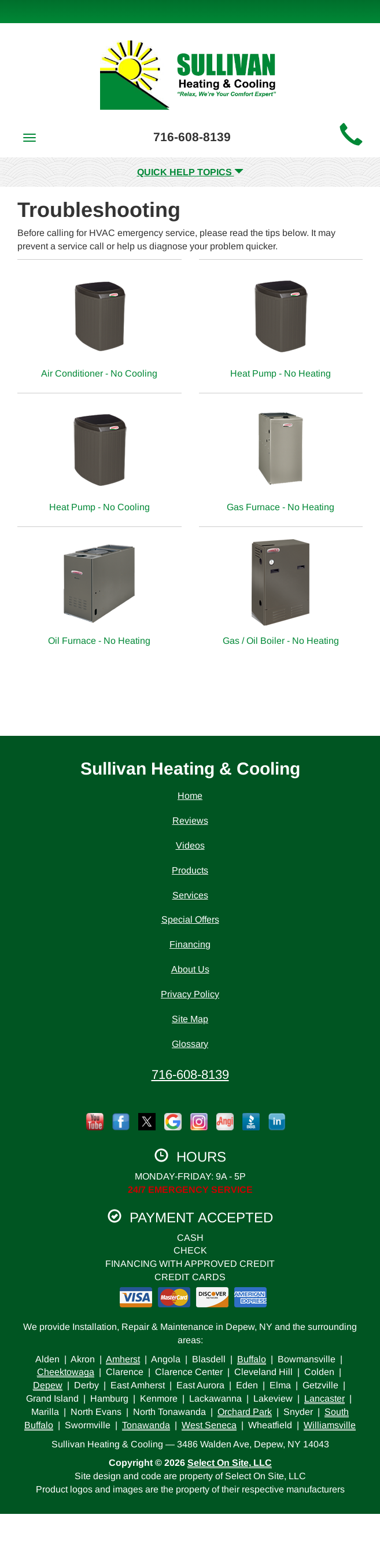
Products (190, 870)
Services (190, 895)
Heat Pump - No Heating (281, 324)
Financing (190, 944)
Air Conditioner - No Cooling (99, 324)
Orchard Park (244, 1412)
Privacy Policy (190, 994)
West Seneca (209, 1425)
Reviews (190, 820)
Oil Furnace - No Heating (99, 592)
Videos (190, 845)
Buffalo (251, 1359)
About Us (190, 969)
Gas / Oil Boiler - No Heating (281, 592)
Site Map (190, 1019)
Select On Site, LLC (229, 1463)
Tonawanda (146, 1425)
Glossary (190, 1044)
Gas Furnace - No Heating (281, 458)
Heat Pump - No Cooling (99, 458)
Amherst (123, 1359)
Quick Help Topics (190, 172)
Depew (47, 1385)
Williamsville (330, 1425)
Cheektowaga (65, 1372)
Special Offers (190, 919)
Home (190, 796)
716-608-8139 (190, 1074)
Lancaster (324, 1398)
